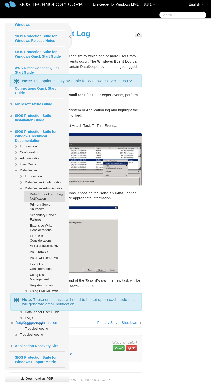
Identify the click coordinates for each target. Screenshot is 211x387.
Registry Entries (41, 285)
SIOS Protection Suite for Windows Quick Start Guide (38, 54)
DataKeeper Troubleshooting (33, 325)
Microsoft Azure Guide (30, 104)
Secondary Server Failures (43, 217)
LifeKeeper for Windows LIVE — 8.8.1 (124, 4)
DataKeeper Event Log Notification (46, 196)
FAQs (26, 318)
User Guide (25, 164)
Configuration (26, 152)
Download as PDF (37, 378)
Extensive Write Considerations (41, 228)
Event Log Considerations (41, 266)
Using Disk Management (39, 277)
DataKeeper (25, 170)
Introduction (25, 146)
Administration (27, 158)
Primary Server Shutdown (41, 207)
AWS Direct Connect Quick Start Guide (37, 70)
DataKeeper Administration (41, 188)
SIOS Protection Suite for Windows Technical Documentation (33, 136)
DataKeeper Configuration (40, 182)
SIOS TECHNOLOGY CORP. (50, 4)
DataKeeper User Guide (39, 312)
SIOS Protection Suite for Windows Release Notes (36, 38)
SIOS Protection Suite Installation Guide (30, 117)
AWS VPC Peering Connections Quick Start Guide (35, 88)
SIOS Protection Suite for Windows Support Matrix (36, 359)
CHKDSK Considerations (41, 238)
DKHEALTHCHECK (44, 258)
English (196, 4)
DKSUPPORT (40, 252)
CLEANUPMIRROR (44, 246)
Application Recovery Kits (33, 346)
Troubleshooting (28, 335)
